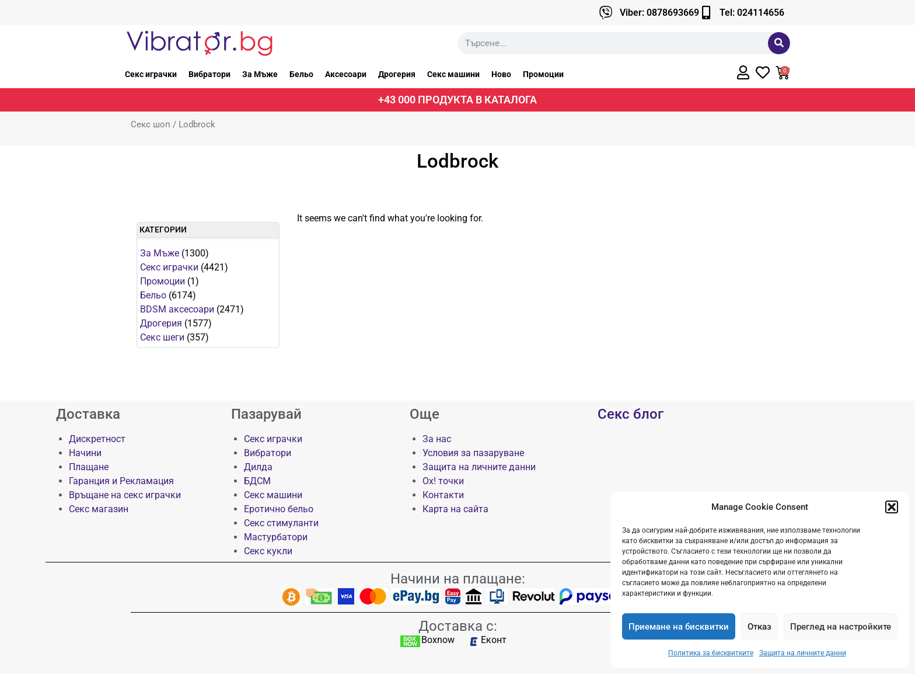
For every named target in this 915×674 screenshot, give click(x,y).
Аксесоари (345, 74)
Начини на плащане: (457, 579)
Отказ (759, 626)
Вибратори (209, 74)
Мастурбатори (276, 537)
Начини (85, 452)
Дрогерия (396, 74)
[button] (891, 507)
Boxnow (438, 639)
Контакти (443, 495)
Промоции (543, 74)
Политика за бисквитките (710, 653)
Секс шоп (150, 124)
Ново (501, 74)
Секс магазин (98, 509)
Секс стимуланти (281, 523)
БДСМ (257, 481)
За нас (436, 438)
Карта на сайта (455, 509)
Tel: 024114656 (752, 12)
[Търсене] (779, 43)
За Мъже (260, 74)
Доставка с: (457, 626)
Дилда (258, 467)
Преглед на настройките (840, 626)
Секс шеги (162, 337)
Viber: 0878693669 (659, 12)
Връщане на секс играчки (125, 495)
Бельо (301, 74)
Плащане (89, 467)
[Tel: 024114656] (706, 12)
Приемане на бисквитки (678, 626)
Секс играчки (151, 74)
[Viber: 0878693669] (606, 12)
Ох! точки (443, 481)
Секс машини (453, 74)
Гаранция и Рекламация (121, 481)
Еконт (494, 639)
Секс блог (630, 414)
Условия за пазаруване (473, 452)
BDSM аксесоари (177, 309)
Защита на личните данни (802, 653)
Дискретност (97, 438)
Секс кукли (268, 551)
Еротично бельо (278, 509)
